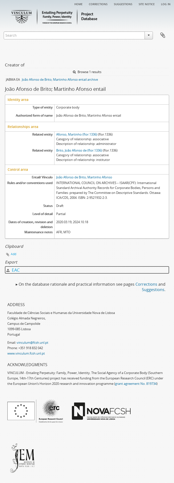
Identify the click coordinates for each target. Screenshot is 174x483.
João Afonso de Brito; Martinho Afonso (84, 177)
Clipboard (163, 35)
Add (13, 254)
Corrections (98, 3)
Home (78, 3)
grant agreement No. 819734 (136, 383)
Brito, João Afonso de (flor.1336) (79, 150)
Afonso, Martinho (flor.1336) (76, 134)
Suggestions (123, 3)
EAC (13, 270)
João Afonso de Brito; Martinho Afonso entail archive (60, 79)
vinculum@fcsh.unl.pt (32, 342)
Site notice (147, 3)
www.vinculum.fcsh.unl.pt (26, 353)
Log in (166, 3)
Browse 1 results (87, 72)
